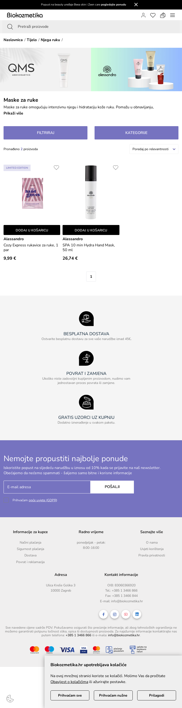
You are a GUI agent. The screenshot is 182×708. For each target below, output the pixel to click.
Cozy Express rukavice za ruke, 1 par (31, 247)
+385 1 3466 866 (124, 590)
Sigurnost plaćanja (30, 549)
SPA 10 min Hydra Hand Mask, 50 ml (89, 247)
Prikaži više (13, 113)
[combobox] (153, 149)
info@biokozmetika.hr (127, 601)
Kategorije (136, 132)
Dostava (30, 555)
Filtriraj (45, 132)
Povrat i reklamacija (30, 562)
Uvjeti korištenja (152, 549)
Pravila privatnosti (151, 555)
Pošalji (112, 486)
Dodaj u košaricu (32, 230)
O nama (152, 542)
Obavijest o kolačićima (69, 681)
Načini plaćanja (30, 542)
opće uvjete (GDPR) (43, 500)
